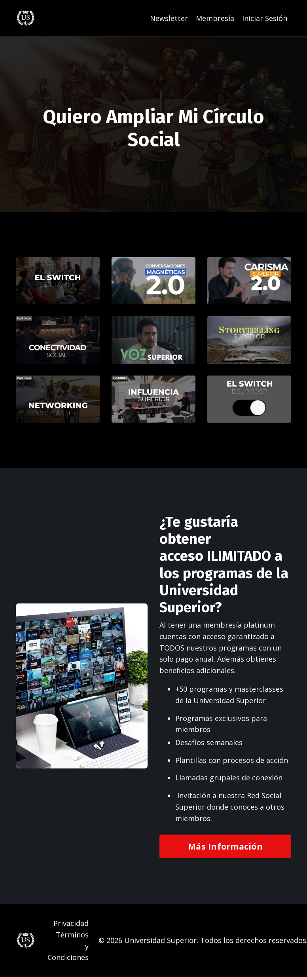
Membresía (215, 18)
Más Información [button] (225, 846)
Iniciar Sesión (264, 18)
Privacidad (71, 923)
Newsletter (169, 18)
